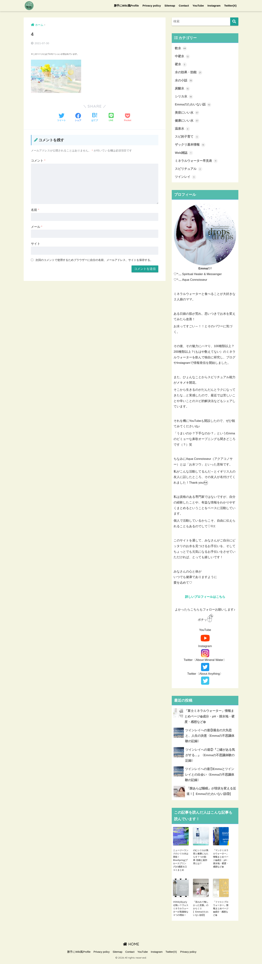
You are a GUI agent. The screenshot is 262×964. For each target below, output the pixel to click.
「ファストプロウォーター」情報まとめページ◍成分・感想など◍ (220, 911)
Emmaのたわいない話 (193, 105)
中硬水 (182, 56)
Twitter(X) (230, 5)
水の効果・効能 (188, 73)
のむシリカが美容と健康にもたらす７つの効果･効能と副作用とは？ (200, 859)
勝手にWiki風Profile (126, 5)
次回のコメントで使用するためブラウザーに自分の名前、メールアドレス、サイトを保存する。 (94, 259)
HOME (131, 946)
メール (36, 227)
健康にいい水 (187, 121)
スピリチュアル (188, 170)
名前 (35, 210)
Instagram (214, 5)
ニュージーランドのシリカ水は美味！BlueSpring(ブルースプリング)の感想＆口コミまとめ (180, 863)
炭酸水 (182, 89)
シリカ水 (184, 97)
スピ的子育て (187, 138)
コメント (38, 160)
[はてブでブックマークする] (94, 118)
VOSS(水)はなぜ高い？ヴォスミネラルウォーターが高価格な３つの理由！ (180, 911)
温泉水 (182, 129)
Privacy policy (151, 5)
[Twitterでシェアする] (61, 118)
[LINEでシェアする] (111, 118)
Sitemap (169, 5)
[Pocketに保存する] (127, 118)
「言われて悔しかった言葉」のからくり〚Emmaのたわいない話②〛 (200, 911)
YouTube (198, 5)
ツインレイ (185, 178)
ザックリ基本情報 (190, 146)
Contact (184, 5)
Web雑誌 (184, 154)
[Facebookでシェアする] (78, 118)
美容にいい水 (187, 113)
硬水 (181, 65)
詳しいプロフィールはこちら (205, 598)
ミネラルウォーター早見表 (196, 162)
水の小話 (184, 81)
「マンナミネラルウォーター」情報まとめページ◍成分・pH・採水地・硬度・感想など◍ (221, 861)
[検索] (234, 21)
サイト (35, 243)
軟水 (181, 48)
